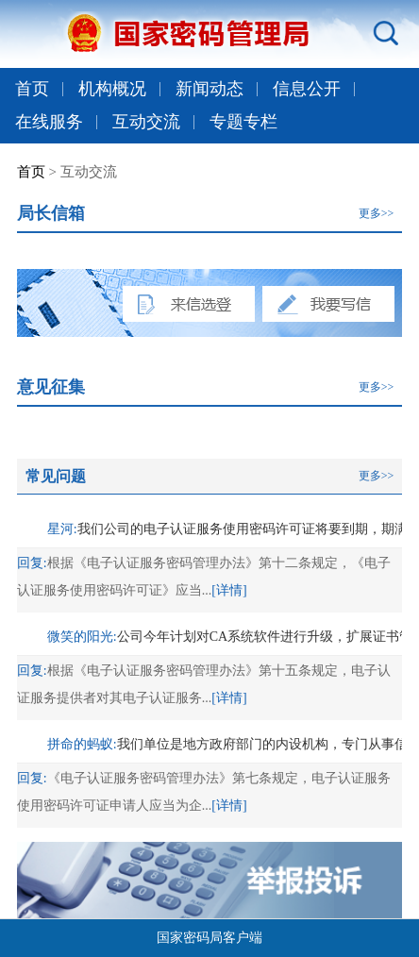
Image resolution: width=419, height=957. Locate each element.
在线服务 (49, 121)
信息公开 (307, 88)
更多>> (376, 213)
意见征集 (51, 387)
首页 (32, 88)
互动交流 (146, 121)
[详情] (228, 590)
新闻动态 (209, 88)
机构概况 (112, 88)
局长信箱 (51, 213)
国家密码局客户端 (209, 938)
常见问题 (55, 476)
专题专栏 (243, 121)
